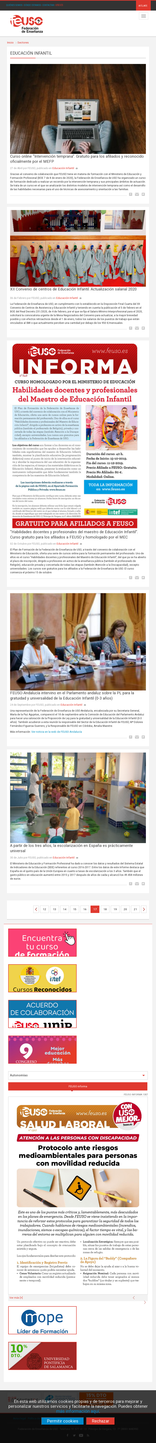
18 (105, 909)
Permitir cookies (62, 1421)
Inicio (10, 42)
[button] (134, 1296)
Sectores (23, 42)
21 (135, 909)
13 (54, 909)
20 (125, 909)
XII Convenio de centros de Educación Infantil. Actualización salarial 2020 (73, 289)
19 (115, 909)
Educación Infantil (63, 168)
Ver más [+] (16, 1297)
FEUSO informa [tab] (78, 1086)
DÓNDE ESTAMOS (32, 5)
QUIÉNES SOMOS (14, 5)
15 (74, 909)
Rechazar (100, 1421)
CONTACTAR (48, 5)
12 (44, 909)
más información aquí (77, 1411)
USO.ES (59, 5)
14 (64, 909)
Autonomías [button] (77, 1075)
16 (85, 909)
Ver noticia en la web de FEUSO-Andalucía (56, 731)
